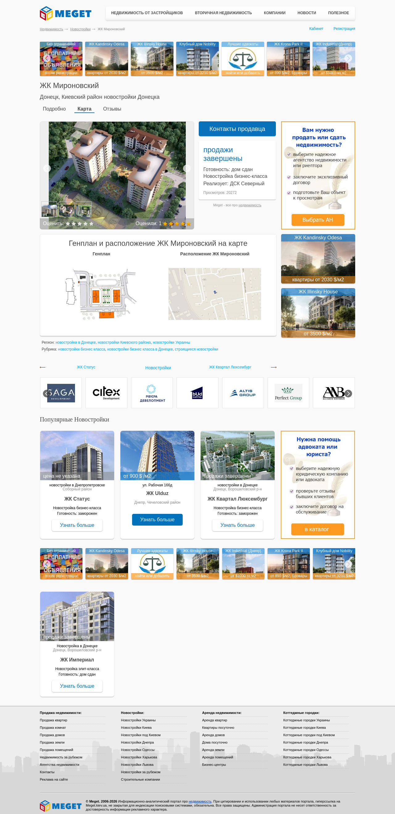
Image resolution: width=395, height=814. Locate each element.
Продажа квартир (53, 716)
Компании (274, 13)
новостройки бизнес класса (81, 345)
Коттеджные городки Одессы (306, 746)
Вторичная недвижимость (223, 13)
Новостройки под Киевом (140, 731)
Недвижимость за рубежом (61, 753)
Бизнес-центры (214, 761)
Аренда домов (213, 731)
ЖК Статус (86, 364)
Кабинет (316, 29)
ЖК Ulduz (157, 489)
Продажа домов (52, 731)
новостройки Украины (171, 339)
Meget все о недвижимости (61, 802)
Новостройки (80, 29)
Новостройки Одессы (138, 746)
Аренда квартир (214, 716)
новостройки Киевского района (124, 339)
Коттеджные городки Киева (304, 724)
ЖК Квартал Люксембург (230, 364)
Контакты (47, 768)
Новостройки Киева (136, 724)
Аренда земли (213, 746)
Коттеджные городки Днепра (305, 739)
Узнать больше (77, 521)
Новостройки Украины (138, 716)
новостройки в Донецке (76, 339)
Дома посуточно (214, 739)
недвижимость (250, 201)
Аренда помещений (217, 753)
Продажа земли (52, 739)
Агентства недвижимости (59, 761)
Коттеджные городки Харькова (307, 753)
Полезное (338, 13)
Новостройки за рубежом (140, 768)
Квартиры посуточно (218, 724)
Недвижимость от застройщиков (147, 13)
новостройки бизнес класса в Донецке (140, 345)
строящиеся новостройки (196, 345)
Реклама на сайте (54, 776)
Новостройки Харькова (139, 753)
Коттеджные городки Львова (305, 761)
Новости (306, 13)
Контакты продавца (237, 125)
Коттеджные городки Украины (306, 716)
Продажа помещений (56, 746)
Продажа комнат (53, 724)
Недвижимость (51, 29)
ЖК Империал (77, 656)
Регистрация (344, 29)
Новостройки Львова (137, 761)
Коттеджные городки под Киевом (309, 731)
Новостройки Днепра (137, 739)
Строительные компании (140, 776)
